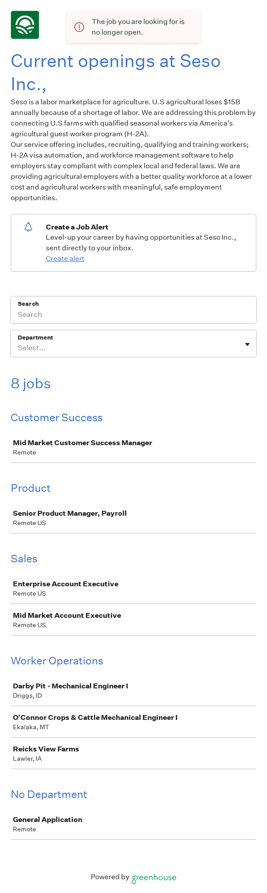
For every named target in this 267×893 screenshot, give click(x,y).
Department (35, 337)
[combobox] (18, 348)
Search (28, 304)
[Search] (133, 315)
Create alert (65, 258)
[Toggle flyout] (247, 344)
